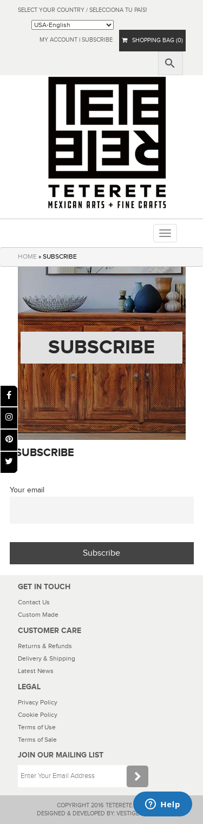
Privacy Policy (37, 702)
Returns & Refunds (45, 646)
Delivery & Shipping (46, 658)
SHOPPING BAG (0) (152, 40)
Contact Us (34, 602)
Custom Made (38, 614)
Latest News (36, 671)
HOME (27, 256)
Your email (27, 490)
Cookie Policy (37, 714)
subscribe (97, 39)
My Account (58, 39)
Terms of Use (37, 727)
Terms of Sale (37, 739)
